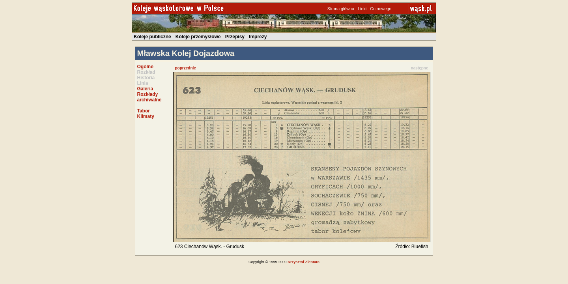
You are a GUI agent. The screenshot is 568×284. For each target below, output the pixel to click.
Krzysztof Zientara (304, 262)
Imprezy (258, 36)
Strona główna (340, 8)
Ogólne (145, 66)
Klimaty (145, 116)
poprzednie (185, 68)
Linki (362, 8)
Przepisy (235, 36)
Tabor (143, 111)
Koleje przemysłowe (198, 36)
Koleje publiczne (152, 36)
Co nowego (380, 8)
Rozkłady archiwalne (149, 97)
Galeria (145, 89)
